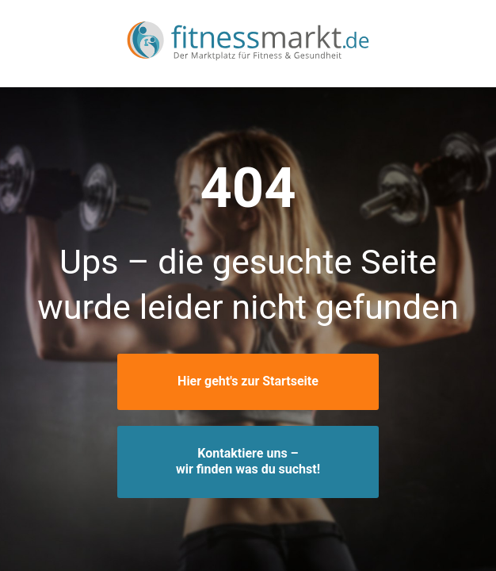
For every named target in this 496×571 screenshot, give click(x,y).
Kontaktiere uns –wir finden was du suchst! (248, 461)
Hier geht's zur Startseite (248, 381)
